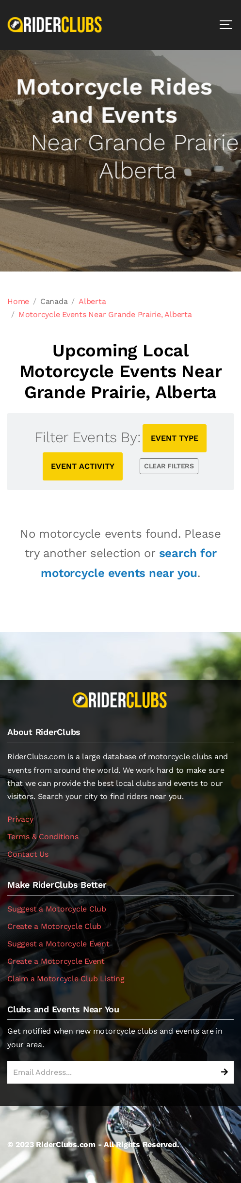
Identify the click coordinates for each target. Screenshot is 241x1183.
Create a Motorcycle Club (54, 926)
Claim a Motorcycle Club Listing (66, 978)
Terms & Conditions (43, 836)
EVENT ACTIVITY (82, 466)
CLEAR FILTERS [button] (169, 466)
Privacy (20, 819)
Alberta (92, 301)
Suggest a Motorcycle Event (58, 943)
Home (18, 301)
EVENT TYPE (174, 438)
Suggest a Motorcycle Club (56, 908)
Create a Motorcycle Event (56, 961)
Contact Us (27, 854)
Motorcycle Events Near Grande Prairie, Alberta (105, 314)
